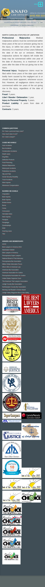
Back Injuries (6, 197)
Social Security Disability (10, 177)
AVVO (4, 244)
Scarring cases (7, 231)
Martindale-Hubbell (8, 250)
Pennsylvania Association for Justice (13, 275)
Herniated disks (7, 214)
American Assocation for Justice (12, 273)
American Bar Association (10, 270)
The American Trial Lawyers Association (15, 281)
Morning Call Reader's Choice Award (14, 290)
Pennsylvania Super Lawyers (11, 255)
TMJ (3, 234)
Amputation (6, 194)
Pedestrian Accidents (9, 171)
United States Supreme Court (11, 278)
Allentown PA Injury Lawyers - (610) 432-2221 (20, 22)
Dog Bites (5, 157)
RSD (3, 228)
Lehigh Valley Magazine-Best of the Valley (15, 293)
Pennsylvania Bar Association (11, 261)
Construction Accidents (9, 151)
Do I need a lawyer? (8, 137)
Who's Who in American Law (11, 267)
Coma (4, 208)
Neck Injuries (6, 217)
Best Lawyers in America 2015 (12, 247)
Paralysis (5, 219)
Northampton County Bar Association (14, 287)
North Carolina (27, 25)
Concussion (6, 211)
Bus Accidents (6, 148)
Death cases (6, 154)
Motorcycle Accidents (9, 168)
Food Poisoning (7, 162)
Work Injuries (6, 182)
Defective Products (8, 160)
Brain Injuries (6, 200)
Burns (4, 205)
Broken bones (6, 202)
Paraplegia (5, 222)
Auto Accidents (7, 145)
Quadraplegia (6, 225)
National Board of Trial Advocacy (12, 258)
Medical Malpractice (8, 165)
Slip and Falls (6, 174)
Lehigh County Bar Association (12, 284)
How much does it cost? (10, 134)
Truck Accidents (7, 180)
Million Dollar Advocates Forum (12, 264)
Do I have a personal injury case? (13, 131)
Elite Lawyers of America (10, 253)
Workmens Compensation (10, 185)
